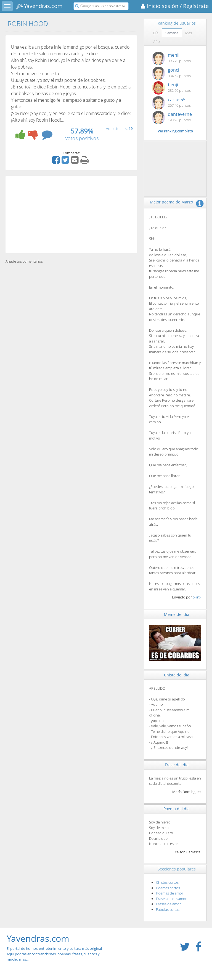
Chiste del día (176, 675)
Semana (171, 32)
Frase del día (177, 764)
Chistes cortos (167, 882)
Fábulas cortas (167, 909)
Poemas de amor (169, 893)
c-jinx (197, 597)
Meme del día (176, 614)
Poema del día (176, 808)
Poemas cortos (168, 887)
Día (155, 32)
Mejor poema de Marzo (171, 202)
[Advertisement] (71, 214)
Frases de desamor (171, 898)
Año (156, 41)
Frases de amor (168, 903)
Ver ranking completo (175, 131)
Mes (188, 32)
